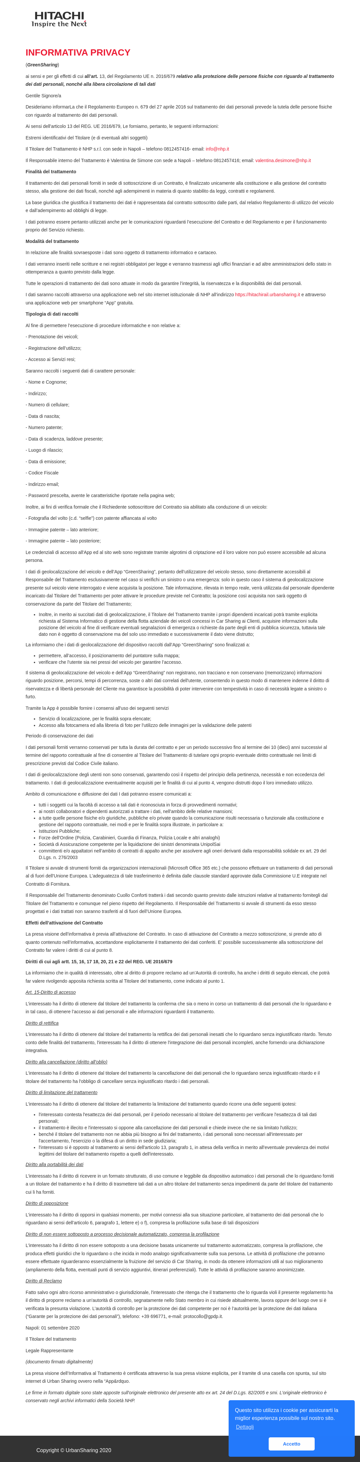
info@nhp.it (217, 149)
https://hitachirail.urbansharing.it (267, 294)
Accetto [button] (292, 1444)
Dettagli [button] (245, 1427)
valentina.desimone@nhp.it (283, 160)
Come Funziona (214, 21)
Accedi (290, 21)
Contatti (258, 21)
